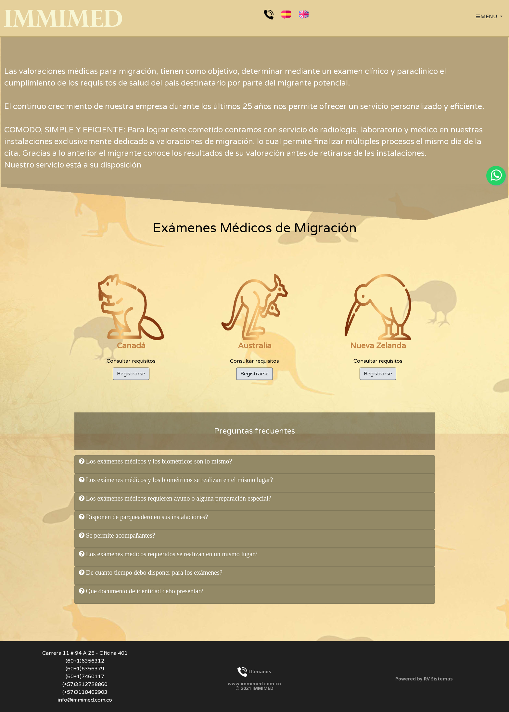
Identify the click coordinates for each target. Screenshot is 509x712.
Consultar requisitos (131, 319)
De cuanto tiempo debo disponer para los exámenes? (153, 572)
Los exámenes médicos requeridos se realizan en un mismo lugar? (171, 554)
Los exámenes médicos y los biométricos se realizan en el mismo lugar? (178, 480)
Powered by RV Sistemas (424, 679)
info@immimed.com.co (85, 700)
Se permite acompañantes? (119, 535)
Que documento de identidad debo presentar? (144, 591)
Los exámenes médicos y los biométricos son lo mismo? (158, 461)
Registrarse (131, 373)
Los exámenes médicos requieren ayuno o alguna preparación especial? (178, 498)
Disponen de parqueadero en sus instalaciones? (146, 517)
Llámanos (254, 671)
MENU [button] (487, 16)
